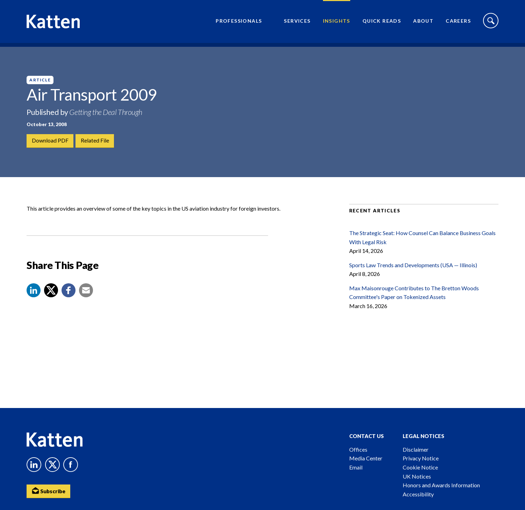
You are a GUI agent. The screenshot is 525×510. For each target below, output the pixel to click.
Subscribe (49, 491)
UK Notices (417, 476)
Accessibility (418, 494)
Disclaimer (416, 449)
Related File (95, 141)
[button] (34, 298)
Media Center (365, 458)
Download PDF (50, 141)
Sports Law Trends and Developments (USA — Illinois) (413, 272)
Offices (358, 449)
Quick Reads (381, 23)
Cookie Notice (420, 467)
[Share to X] (51, 298)
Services (297, 23)
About (423, 23)
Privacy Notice (421, 458)
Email (355, 467)
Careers (458, 23)
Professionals (239, 23)
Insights (336, 23)
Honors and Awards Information (441, 485)
